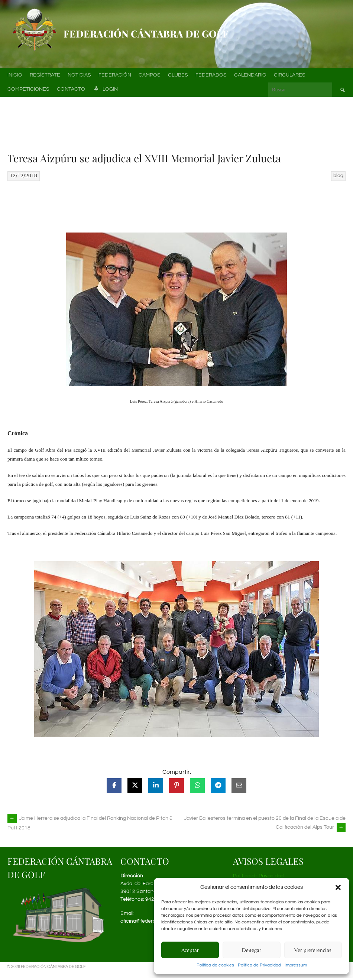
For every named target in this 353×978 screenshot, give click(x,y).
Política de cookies (215, 965)
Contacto (71, 89)
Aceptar (190, 950)
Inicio (14, 75)
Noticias (79, 75)
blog (338, 175)
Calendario (250, 75)
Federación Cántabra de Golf (146, 33)
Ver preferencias (312, 950)
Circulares (289, 75)
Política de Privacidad (259, 965)
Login (105, 89)
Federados (211, 75)
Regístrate (45, 75)
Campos (150, 75)
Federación (114, 75)
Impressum (296, 965)
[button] (338, 887)
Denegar (251, 950)
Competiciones (28, 89)
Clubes (178, 75)
